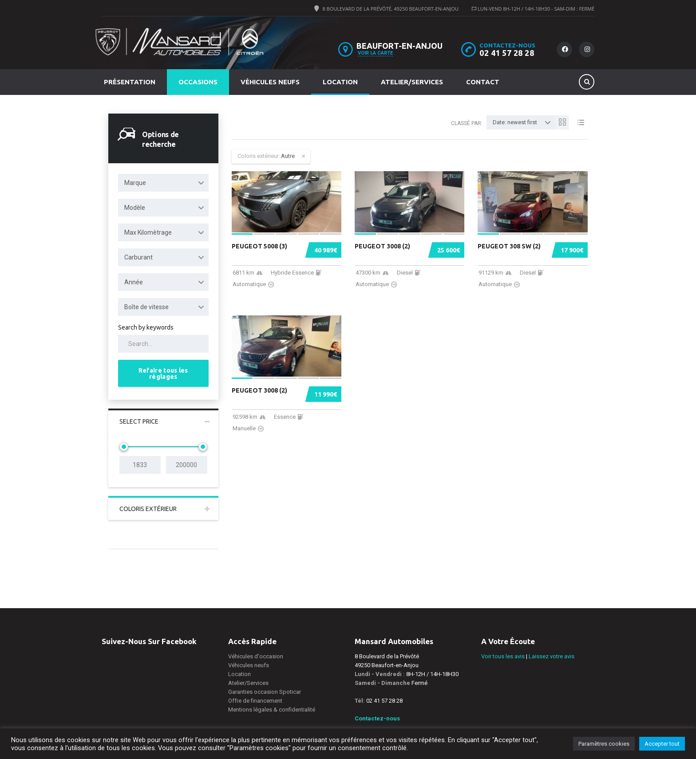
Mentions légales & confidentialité (271, 709)
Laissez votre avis (551, 656)
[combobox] (163, 183)
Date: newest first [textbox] (515, 122)
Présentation (129, 82)
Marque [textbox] (135, 182)
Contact (482, 82)
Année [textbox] (133, 282)
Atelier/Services (412, 82)
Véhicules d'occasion (255, 656)
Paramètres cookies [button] (603, 743)
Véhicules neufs (270, 82)
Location (340, 82)
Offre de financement (255, 700)
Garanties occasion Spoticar (264, 691)
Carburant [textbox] (138, 257)
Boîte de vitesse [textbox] (146, 307)
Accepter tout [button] (662, 743)
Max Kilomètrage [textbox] (148, 232)
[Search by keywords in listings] (163, 344)
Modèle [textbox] (134, 207)
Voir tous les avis (503, 656)
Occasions (198, 82)
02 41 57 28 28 (506, 52)
